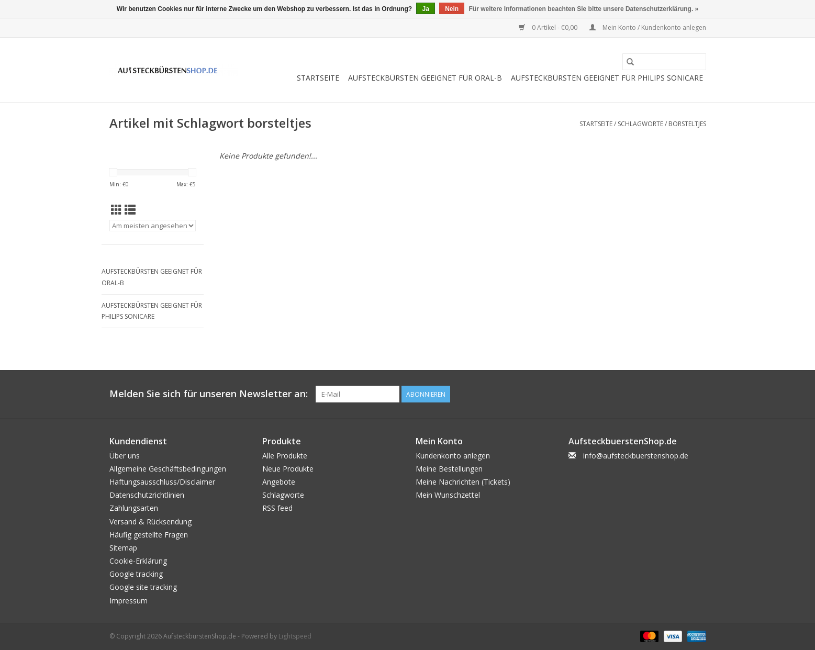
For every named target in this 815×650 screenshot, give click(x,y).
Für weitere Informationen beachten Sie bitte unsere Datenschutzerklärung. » (584, 9)
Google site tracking (143, 587)
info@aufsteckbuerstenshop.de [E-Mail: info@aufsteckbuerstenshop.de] (635, 456)
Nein (452, 9)
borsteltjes (687, 123)
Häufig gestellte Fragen (148, 535)
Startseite (318, 78)
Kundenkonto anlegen (453, 456)
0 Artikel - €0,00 (549, 27)
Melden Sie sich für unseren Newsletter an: (208, 393)
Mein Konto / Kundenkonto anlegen (647, 27)
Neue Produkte (288, 469)
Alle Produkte (284, 456)
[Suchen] (664, 61)
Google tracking (136, 574)
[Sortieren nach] (152, 225)
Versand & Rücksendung (150, 521)
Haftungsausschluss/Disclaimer (162, 482)
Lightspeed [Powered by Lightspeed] (294, 636)
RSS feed (277, 508)
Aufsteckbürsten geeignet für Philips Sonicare (607, 78)
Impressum (128, 601)
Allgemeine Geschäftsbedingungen (167, 469)
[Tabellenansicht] (116, 210)
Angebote (278, 482)
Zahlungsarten (133, 508)
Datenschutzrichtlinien (146, 495)
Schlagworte (640, 123)
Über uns (124, 456)
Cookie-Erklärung (138, 561)
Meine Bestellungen (449, 469)
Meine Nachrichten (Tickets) (463, 482)
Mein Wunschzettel (448, 495)
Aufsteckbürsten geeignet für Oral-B (425, 78)
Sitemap (123, 548)
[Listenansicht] (130, 210)
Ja (425, 9)
